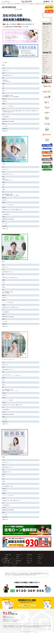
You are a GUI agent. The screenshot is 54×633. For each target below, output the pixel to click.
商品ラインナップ (10, 3)
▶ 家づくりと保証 (45, 30)
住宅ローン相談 (17, 3)
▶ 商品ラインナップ (45, 57)
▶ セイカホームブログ (46, 28)
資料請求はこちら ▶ (27, 605)
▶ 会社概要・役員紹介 (46, 26)
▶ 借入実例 (39, 562)
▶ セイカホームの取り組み (46, 32)
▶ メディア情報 (45, 47)
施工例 (23, 3)
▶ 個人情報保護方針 (15, 621)
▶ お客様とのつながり (46, 34)
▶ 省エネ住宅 (44, 63)
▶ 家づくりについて (40, 554)
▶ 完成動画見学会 (29, 554)
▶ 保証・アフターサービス (19, 558)
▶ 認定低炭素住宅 (45, 61)
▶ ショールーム (29, 556)
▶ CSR (39, 560)
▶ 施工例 (44, 65)
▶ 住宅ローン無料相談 (46, 69)
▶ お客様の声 (40, 558)
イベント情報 (30, 3)
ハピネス (3, 3)
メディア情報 (37, 3)
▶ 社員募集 (17, 556)
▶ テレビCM (44, 49)
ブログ (50, 3)
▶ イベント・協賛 (7, 562)
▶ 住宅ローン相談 (29, 560)
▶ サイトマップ (10, 621)
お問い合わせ (43, 3)
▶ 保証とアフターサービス (46, 67)
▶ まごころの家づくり (46, 55)
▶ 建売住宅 (44, 59)
